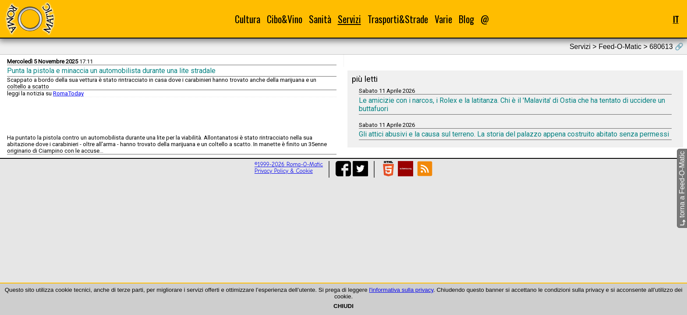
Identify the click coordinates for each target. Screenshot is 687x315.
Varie (443, 19)
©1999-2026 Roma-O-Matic (289, 164)
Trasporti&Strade (398, 19)
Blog (466, 19)
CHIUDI (343, 306)
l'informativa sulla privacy (401, 290)
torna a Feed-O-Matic (682, 188)
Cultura (247, 19)
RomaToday (68, 93)
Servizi (349, 19)
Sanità (320, 19)
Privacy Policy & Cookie (284, 171)
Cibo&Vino (284, 19)
